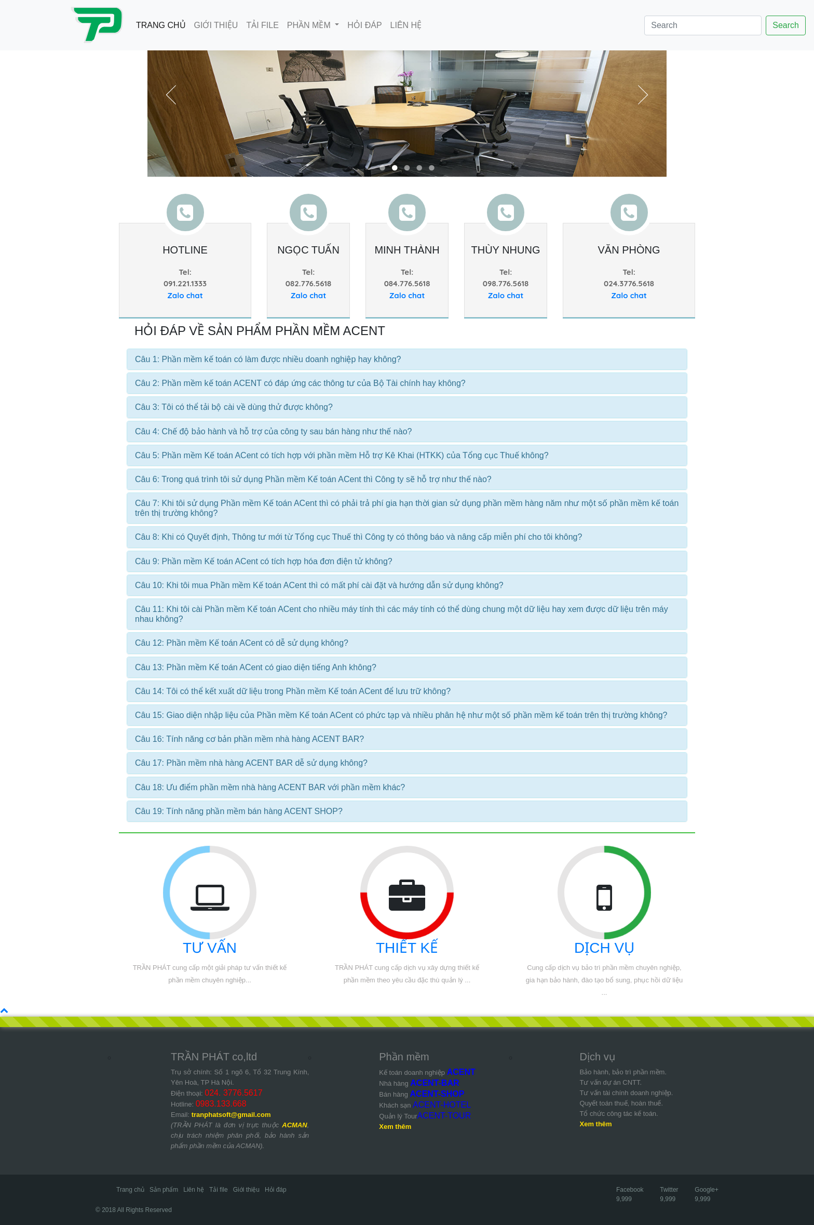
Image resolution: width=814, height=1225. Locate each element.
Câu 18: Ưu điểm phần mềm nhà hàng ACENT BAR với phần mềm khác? (270, 787)
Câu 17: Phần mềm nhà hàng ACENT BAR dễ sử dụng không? (251, 762)
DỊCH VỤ (604, 948)
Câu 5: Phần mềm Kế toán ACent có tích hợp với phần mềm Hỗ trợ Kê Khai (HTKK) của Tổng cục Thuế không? (342, 455)
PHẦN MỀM (310, 25)
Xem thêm (395, 1126)
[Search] (703, 25)
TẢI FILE (262, 25)
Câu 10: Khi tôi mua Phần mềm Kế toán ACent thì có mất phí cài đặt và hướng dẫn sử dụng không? (319, 585)
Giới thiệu (246, 1189)
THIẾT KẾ (407, 948)
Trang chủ (130, 1189)
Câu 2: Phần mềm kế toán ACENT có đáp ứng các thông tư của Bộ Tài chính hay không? (300, 383)
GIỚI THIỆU (216, 25)
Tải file (218, 1189)
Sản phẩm (164, 1189)
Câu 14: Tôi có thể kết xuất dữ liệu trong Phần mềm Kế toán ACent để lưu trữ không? (293, 691)
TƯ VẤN (210, 948)
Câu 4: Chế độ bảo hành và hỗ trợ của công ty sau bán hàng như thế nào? (273, 431)
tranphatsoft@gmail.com (231, 1115)
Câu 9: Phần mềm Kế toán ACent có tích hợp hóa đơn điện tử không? (263, 561)
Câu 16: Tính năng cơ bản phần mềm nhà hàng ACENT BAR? (249, 739)
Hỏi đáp (276, 1189)
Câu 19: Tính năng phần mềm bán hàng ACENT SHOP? (239, 811)
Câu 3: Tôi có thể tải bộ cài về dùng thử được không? (234, 407)
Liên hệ (193, 1189)
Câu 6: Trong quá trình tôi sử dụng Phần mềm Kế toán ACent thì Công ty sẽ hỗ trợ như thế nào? (313, 479)
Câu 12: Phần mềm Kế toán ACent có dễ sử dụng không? (241, 642)
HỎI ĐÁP (364, 25)
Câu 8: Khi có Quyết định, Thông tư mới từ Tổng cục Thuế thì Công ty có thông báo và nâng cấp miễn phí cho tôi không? (358, 536)
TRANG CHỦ (163, 24)
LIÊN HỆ (406, 25)
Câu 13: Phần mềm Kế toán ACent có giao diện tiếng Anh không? (255, 667)
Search (785, 25)
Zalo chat (185, 295)
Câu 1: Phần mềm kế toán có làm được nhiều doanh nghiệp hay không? (268, 359)
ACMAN (294, 1125)
